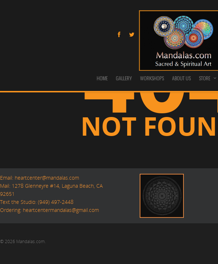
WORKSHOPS (152, 77)
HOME (102, 77)
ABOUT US (181, 77)
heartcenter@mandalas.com (46, 177)
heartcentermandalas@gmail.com (61, 209)
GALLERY (124, 77)
